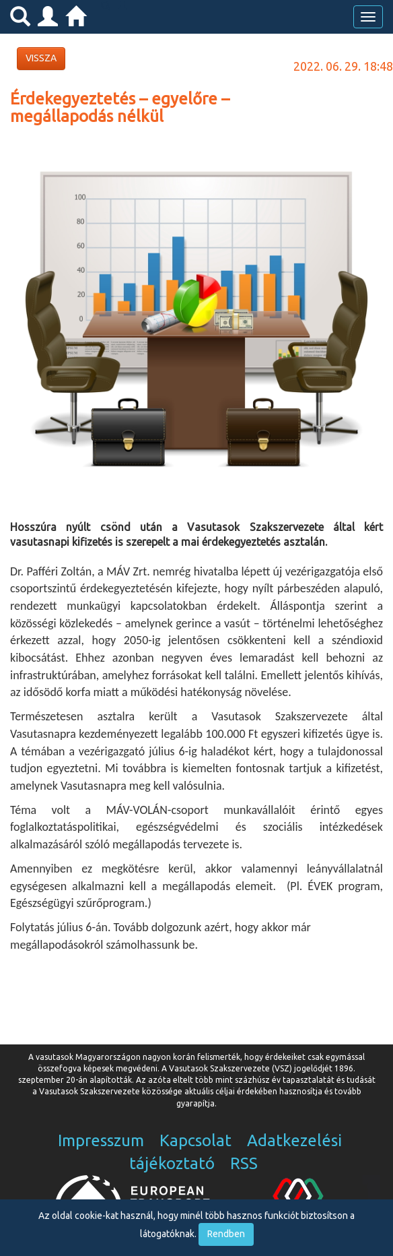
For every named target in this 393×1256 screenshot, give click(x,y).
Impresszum (101, 1140)
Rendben (226, 1233)
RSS (244, 1163)
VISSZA (41, 58)
